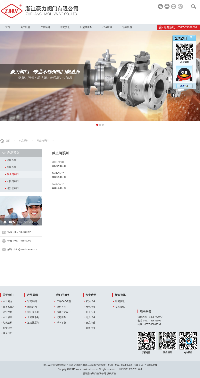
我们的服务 (86, 27)
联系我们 (127, 27)
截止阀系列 (42, 140)
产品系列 (45, 27)
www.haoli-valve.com (87, 369)
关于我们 (25, 27)
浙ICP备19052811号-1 (130, 369)
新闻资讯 (65, 27)
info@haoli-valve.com (25, 249)
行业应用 (107, 27)
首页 (7, 27)
